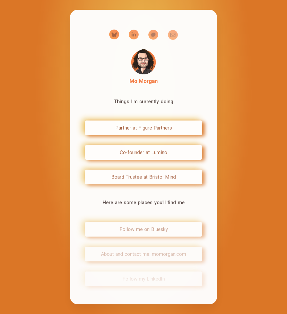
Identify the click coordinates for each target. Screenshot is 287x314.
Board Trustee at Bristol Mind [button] (143, 177)
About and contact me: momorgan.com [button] (143, 254)
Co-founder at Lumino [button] (143, 152)
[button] (114, 35)
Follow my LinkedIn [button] (143, 279)
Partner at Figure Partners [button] (143, 128)
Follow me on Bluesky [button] (144, 230)
